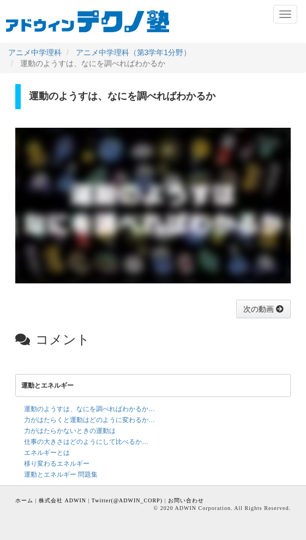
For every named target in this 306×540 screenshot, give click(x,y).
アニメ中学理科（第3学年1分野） (133, 52)
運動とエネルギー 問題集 (61, 474)
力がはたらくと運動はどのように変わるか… (89, 420)
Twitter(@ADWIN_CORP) (127, 500)
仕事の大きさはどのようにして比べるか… (86, 442)
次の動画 (259, 309)
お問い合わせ (186, 500)
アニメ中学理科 (35, 52)
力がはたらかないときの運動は (70, 431)
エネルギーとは (47, 452)
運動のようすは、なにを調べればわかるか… (89, 409)
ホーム (24, 500)
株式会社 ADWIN (62, 500)
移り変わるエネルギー (56, 463)
